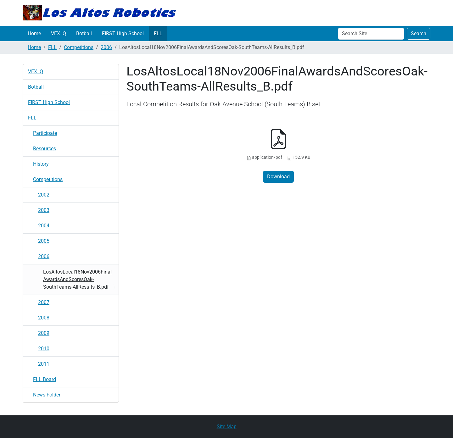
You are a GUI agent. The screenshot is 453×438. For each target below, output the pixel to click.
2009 (43, 333)
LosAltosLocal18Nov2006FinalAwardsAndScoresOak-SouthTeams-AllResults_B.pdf (77, 279)
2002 (43, 195)
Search (418, 33)
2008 (43, 318)
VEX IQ (58, 33)
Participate (45, 133)
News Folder (46, 395)
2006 (106, 47)
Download (278, 177)
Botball (84, 33)
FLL (158, 33)
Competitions (78, 47)
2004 (43, 226)
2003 (43, 210)
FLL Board (44, 379)
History (41, 164)
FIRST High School (123, 33)
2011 (43, 364)
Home (34, 33)
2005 (43, 241)
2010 (43, 349)
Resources (44, 149)
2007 (43, 302)
